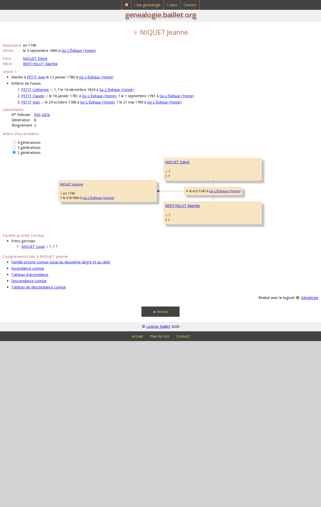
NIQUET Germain (178, 177)
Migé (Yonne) (279, 295)
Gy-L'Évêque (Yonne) (78, 50)
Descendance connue (29, 446)
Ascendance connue (27, 434)
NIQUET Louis (33, 412)
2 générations (29, 152)
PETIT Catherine (35, 89)
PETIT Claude (32, 95)
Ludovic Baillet (158, 492)
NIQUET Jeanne (17, 267)
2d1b (46, 114)
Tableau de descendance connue (38, 453)
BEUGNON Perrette (179, 237)
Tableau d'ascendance (29, 440)
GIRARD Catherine (258, 312)
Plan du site (159, 502)
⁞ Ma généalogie (147, 5)
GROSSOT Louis (257, 342)
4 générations (29, 142)
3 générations (29, 147)
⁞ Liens (172, 5)
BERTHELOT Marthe (40, 63)
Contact (190, 5)
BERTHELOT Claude (259, 282)
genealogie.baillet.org (160, 14)
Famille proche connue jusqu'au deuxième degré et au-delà (60, 428)
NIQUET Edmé (35, 58)
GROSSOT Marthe (178, 357)
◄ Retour (160, 477)
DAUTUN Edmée (257, 372)
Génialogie (309, 463)
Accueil (137, 502)
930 (37, 114)
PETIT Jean (36, 77)
